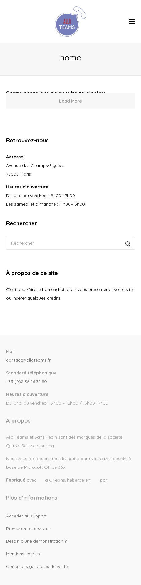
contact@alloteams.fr (28, 360)
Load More (70, 101)
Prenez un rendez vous (29, 528)
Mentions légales (23, 553)
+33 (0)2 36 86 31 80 (26, 381)
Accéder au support (26, 516)
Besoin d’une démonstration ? (36, 541)
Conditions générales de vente (37, 566)
